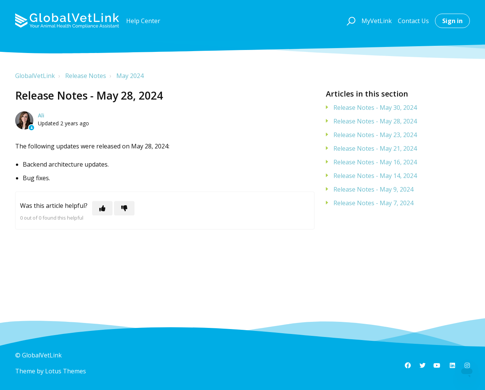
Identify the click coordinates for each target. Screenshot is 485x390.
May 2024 (130, 76)
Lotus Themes (65, 371)
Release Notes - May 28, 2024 (375, 121)
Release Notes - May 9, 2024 (373, 189)
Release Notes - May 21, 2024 (375, 148)
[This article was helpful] (102, 208)
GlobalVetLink (35, 76)
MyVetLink (376, 21)
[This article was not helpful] (124, 208)
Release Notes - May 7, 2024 (373, 203)
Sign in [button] (452, 21)
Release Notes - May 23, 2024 (375, 135)
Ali (41, 115)
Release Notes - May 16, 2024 (375, 162)
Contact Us (413, 21)
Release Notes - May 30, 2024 (375, 107)
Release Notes (85, 76)
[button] (349, 21)
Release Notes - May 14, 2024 (375, 176)
